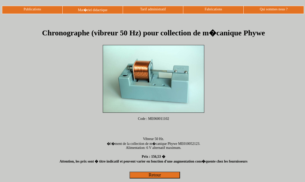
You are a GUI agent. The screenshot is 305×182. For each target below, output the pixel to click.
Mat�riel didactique (92, 10)
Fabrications (213, 9)
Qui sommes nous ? (274, 9)
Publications (32, 9)
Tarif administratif (153, 9)
